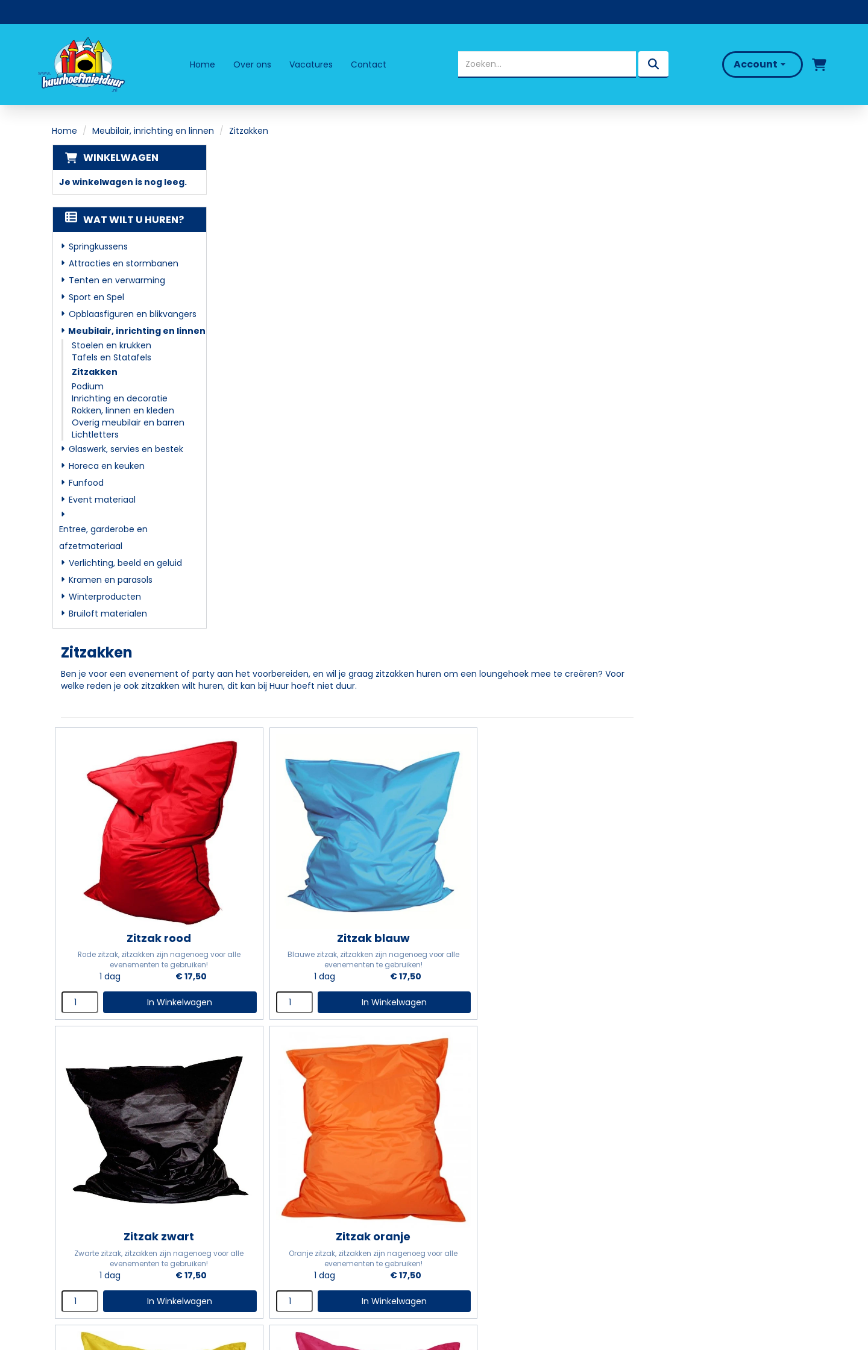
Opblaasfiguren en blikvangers (132, 314)
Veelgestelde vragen (492, 1172)
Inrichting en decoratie (119, 398)
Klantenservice (478, 1189)
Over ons (252, 64)
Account (758, 64)
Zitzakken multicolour (532, 973)
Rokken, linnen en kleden (122, 410)
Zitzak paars (724, 973)
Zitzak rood (339, 419)
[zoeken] (653, 64)
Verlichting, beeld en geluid (124, 563)
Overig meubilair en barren (127, 422)
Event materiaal (101, 500)
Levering (463, 1154)
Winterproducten (104, 597)
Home (202, 64)
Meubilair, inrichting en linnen (153, 131)
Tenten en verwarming (116, 280)
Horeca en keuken (106, 466)
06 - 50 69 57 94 (101, 1196)
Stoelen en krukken (111, 345)
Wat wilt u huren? (123, 220)
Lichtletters (94, 435)
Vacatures (311, 64)
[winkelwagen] (818, 64)
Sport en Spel (96, 297)
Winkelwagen (120, 158)
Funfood (85, 483)
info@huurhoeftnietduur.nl (121, 1211)
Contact (368, 64)
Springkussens (97, 246)
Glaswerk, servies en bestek (125, 449)
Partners (273, 1172)
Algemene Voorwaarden (501, 1224)
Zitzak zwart (723, 419)
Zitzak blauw (531, 419)
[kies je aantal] (269, 484)
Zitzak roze (724, 696)
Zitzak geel (531, 696)
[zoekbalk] (546, 64)
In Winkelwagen (358, 485)
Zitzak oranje (339, 696)
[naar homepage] (81, 64)
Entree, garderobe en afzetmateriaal (102, 537)
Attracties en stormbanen (123, 263)
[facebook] (74, 1245)
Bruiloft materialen (107, 614)
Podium (87, 386)
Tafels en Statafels (111, 357)
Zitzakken (94, 372)
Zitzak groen (339, 973)
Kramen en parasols (110, 580)
